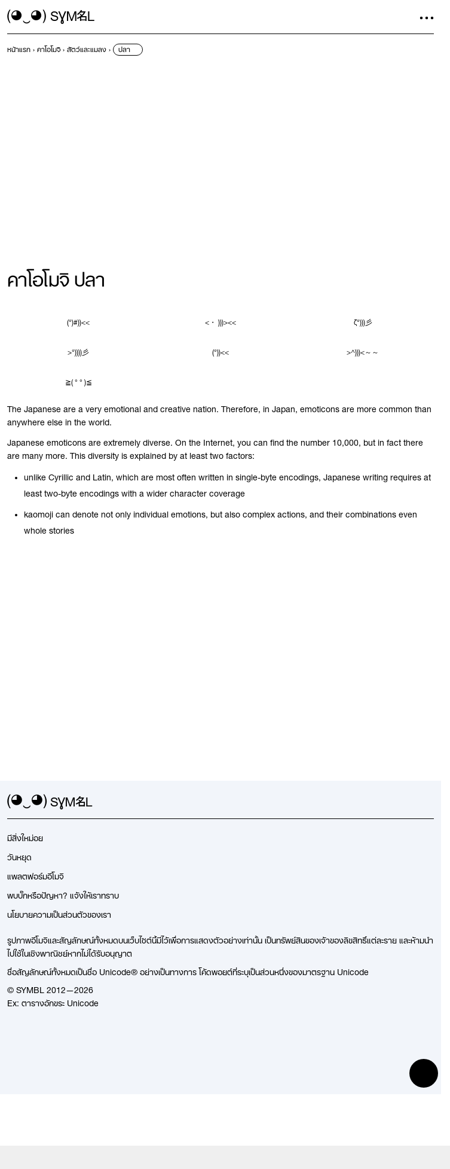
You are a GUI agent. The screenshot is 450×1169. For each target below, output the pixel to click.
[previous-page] (18, 49)
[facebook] (427, 802)
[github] (405, 802)
